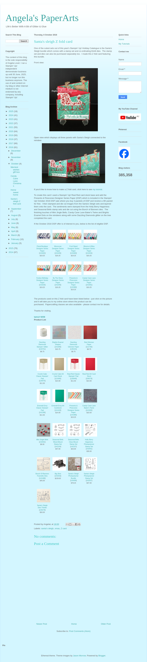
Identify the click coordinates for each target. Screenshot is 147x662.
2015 (11, 248)
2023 (11, 119)
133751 (42, 349)
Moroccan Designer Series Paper (58, 248)
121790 (89, 347)
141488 (42, 478)
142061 (89, 449)
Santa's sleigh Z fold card (16, 201)
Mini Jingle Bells (42, 439)
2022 (11, 123)
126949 (73, 378)
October (15, 164)
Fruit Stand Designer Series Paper (73, 248)
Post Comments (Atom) (79, 631)
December (16, 151)
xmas (57, 528)
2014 (11, 252)
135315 (73, 349)
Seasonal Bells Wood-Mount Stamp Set (57, 442)
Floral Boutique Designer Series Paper (42, 248)
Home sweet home (14, 192)
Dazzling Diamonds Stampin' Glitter (42, 344)
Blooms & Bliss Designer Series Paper (89, 248)
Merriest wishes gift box (15, 169)
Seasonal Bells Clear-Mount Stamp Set (73, 442)
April (13, 231)
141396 (42, 412)
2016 (11, 147)
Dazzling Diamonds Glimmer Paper (73, 344)
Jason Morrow (79, 655)
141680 (58, 347)
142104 (58, 446)
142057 (89, 480)
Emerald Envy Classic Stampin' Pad (42, 408)
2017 (11, 143)
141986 (73, 287)
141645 (58, 253)
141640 (58, 285)
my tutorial (97, 189)
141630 (42, 285)
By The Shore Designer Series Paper (58, 280)
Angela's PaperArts (42, 18)
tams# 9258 (39, 317)
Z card (64, 528)
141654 (89, 253)
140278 (42, 510)
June (13, 223)
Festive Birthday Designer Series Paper (42, 280)
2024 (11, 115)
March (14, 235)
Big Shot (58, 474)
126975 (42, 381)
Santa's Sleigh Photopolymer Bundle (73, 476)
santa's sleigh (47, 528)
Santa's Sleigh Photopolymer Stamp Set (89, 476)
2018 (11, 139)
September (16, 209)
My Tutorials (124, 44)
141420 (58, 410)
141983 (89, 410)
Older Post (106, 624)
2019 (11, 135)
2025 (11, 111)
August (14, 215)
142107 (73, 446)
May (13, 227)
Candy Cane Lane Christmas (16, 181)
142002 (42, 442)
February (15, 239)
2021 (11, 127)
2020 (11, 131)
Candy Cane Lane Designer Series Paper (89, 280)
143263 (58, 476)
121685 (58, 378)
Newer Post (41, 624)
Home (74, 624)
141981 (89, 285)
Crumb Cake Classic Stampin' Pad (42, 376)
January (15, 243)
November (16, 157)
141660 (73, 253)
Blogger (101, 655)
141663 (42, 253)
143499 (73, 480)
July (13, 219)
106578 (89, 378)
